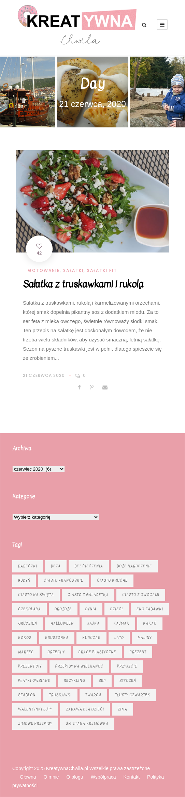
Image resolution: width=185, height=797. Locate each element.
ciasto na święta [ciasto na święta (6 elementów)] (36, 594)
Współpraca (103, 777)
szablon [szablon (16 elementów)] (26, 695)
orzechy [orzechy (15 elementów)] (56, 652)
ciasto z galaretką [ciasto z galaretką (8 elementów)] (88, 594)
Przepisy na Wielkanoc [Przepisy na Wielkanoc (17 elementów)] (79, 666)
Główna (28, 777)
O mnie (51, 777)
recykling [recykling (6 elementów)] (74, 680)
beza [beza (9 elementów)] (56, 566)
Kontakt (132, 777)
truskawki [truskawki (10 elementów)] (60, 695)
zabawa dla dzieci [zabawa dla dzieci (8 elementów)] (85, 709)
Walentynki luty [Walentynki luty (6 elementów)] (35, 709)
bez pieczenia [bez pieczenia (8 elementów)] (88, 566)
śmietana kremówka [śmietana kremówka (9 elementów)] (87, 723)
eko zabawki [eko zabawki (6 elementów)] (150, 609)
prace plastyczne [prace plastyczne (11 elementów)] (97, 652)
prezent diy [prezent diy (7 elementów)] (30, 666)
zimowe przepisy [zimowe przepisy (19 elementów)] (35, 723)
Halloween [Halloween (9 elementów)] (62, 623)
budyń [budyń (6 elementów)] (24, 580)
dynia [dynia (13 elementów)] (91, 609)
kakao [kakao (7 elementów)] (150, 623)
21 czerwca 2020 (44, 375)
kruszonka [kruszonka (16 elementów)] (57, 637)
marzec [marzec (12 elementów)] (26, 652)
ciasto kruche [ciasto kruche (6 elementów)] (112, 580)
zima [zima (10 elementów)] (122, 709)
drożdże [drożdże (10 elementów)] (63, 609)
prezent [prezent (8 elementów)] (138, 652)
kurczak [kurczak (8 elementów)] (91, 637)
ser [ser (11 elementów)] (102, 680)
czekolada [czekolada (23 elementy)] (29, 609)
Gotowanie (44, 270)
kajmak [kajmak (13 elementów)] (121, 623)
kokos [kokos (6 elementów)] (24, 637)
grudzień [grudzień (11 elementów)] (27, 623)
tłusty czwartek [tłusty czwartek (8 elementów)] (132, 695)
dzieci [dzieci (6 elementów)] (116, 609)
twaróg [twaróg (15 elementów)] (93, 695)
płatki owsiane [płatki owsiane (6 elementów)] (34, 680)
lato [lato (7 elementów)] (119, 637)
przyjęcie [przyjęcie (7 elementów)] (127, 666)
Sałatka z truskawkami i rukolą (83, 284)
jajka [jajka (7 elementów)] (93, 623)
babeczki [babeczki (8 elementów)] (27, 566)
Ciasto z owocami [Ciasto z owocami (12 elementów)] (140, 594)
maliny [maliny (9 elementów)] (145, 637)
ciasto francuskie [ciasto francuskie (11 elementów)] (63, 580)
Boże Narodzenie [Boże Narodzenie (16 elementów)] (134, 566)
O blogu (75, 777)
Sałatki (73, 270)
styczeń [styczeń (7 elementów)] (127, 680)
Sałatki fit (102, 270)
